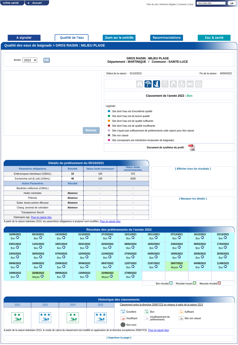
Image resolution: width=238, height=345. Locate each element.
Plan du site (152, 4)
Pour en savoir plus (41, 217)
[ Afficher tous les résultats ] (193, 168)
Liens (190, 4)
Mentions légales (168, 4)
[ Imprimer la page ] (119, 337)
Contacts (182, 4)
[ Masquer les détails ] (193, 198)
